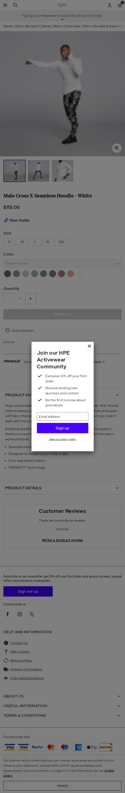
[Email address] (62, 416)
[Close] (89, 346)
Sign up (62, 427)
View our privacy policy (62, 439)
